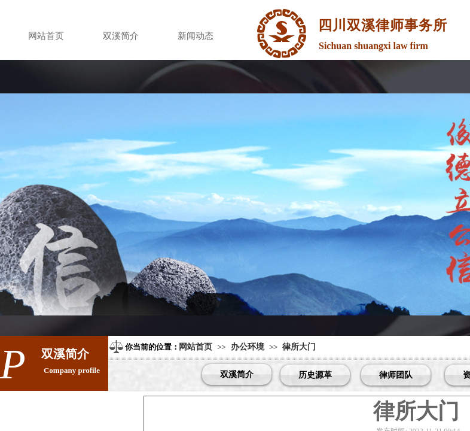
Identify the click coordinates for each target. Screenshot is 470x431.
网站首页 (46, 36)
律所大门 (299, 346)
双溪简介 (121, 36)
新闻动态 (195, 36)
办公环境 (247, 346)
